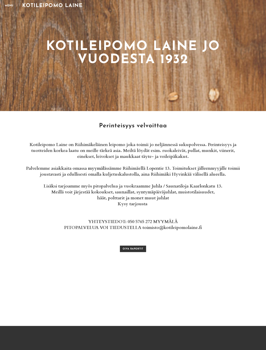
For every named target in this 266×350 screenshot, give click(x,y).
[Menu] (9, 5)
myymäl (96, 168)
